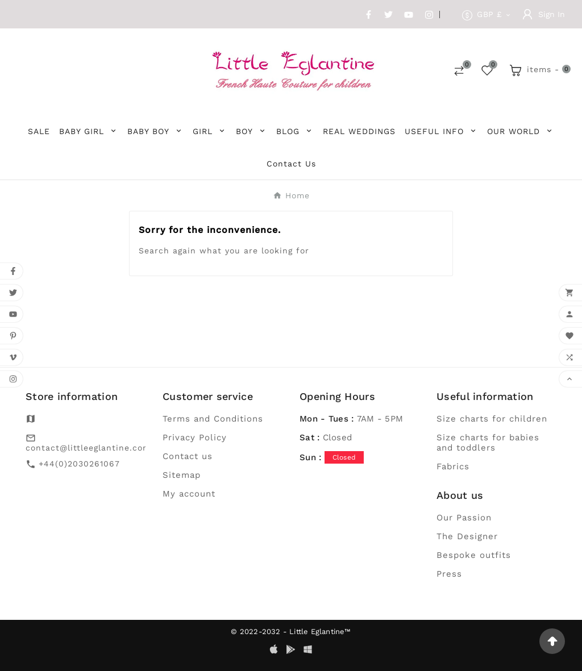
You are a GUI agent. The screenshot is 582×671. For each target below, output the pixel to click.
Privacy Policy (195, 437)
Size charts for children (491, 419)
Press (449, 574)
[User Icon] (543, 14)
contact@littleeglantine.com (88, 447)
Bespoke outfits (473, 555)
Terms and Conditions (213, 419)
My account (189, 494)
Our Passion (464, 517)
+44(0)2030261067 (79, 463)
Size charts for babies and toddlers (487, 442)
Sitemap (182, 475)
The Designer (467, 536)
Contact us (188, 456)
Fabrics (452, 466)
